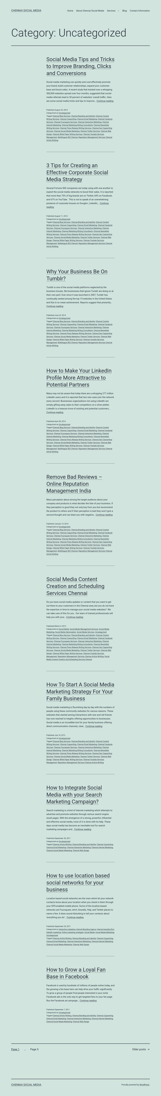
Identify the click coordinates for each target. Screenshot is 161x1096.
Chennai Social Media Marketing (66, 131)
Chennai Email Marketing (87, 119)
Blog (124, 10)
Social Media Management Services (84, 629)
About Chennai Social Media (90, 10)
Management (51, 137)
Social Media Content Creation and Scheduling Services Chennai (75, 586)
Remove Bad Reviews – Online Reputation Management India (74, 484)
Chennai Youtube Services (93, 134)
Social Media (64, 629)
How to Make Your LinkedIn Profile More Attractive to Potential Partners (79, 378)
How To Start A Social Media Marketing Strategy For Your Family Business (80, 691)
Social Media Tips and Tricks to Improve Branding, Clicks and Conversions (80, 66)
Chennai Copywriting (68, 119)
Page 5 (34, 1049)
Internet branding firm (105, 929)
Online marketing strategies (73, 932)
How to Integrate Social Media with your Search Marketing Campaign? (74, 794)
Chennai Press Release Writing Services (75, 128)
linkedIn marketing (53, 932)
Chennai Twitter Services (90, 131)
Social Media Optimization (65, 632)
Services (111, 10)
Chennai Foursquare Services (65, 122)
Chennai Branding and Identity (83, 116)
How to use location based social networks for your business (78, 882)
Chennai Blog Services (61, 116)
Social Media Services (85, 632)
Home (70, 10)
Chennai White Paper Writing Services (68, 134)
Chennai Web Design (81, 850)
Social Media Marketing (104, 932)
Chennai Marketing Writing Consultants (77, 125)
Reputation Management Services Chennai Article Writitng (81, 656)
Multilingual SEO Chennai (68, 137)
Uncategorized (64, 113)
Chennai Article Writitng (62, 844)
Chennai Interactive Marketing (90, 122)
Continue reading (105, 101)
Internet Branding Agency (86, 929)
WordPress (144, 1085)
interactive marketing (67, 929)
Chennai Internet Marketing (102, 847)
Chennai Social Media (26, 10)
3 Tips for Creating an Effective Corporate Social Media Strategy (77, 172)
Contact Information (140, 10)
